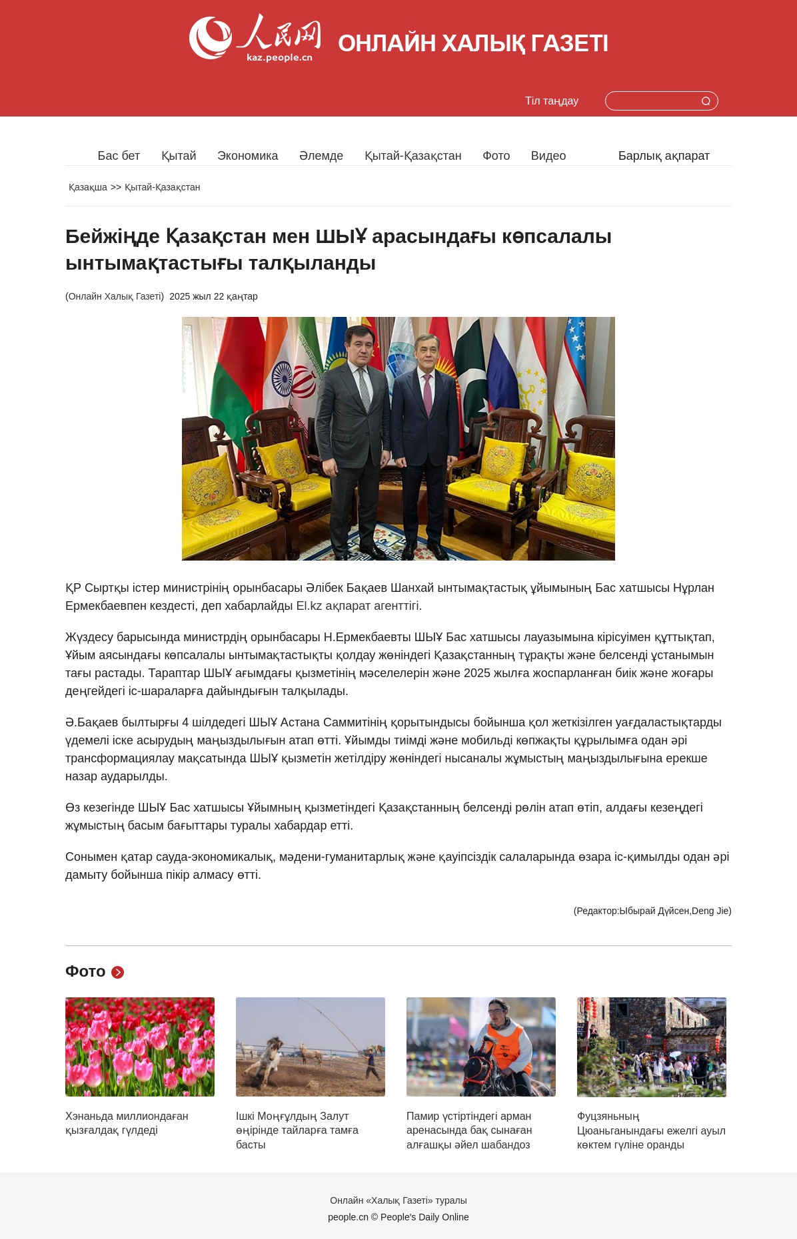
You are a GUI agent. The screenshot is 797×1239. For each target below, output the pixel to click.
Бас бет (119, 155)
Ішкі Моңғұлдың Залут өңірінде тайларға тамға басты (297, 1130)
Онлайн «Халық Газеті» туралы (398, 1200)
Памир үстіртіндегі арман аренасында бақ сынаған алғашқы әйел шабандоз (469, 1130)
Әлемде (321, 155)
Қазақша (88, 187)
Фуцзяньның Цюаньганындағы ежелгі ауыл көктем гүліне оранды (651, 1130)
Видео (548, 155)
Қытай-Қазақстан (413, 155)
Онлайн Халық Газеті (115, 296)
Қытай (179, 155)
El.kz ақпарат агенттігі (356, 606)
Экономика (248, 155)
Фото (496, 155)
